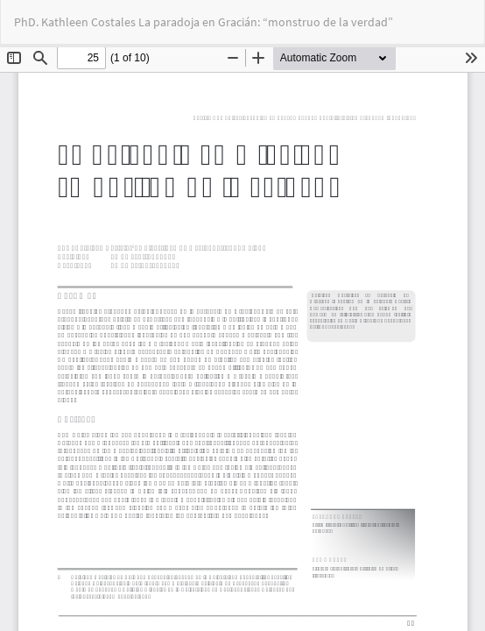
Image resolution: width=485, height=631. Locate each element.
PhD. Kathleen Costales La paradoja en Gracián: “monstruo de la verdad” (203, 22)
